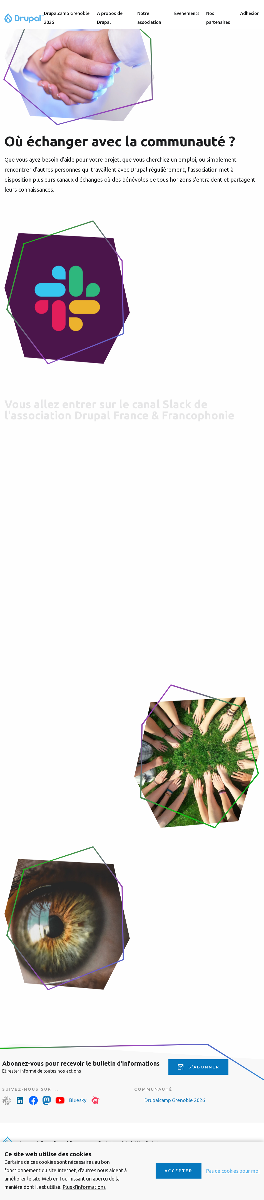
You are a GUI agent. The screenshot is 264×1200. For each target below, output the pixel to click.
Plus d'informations (84, 1186)
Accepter (179, 1170)
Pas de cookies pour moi (233, 1170)
